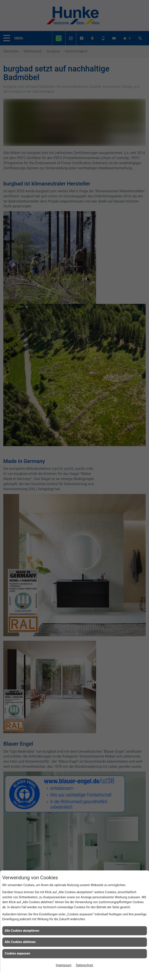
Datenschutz (84, 965)
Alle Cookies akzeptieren (22, 930)
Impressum (63, 965)
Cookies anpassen (17, 953)
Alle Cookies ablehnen (20, 942)
